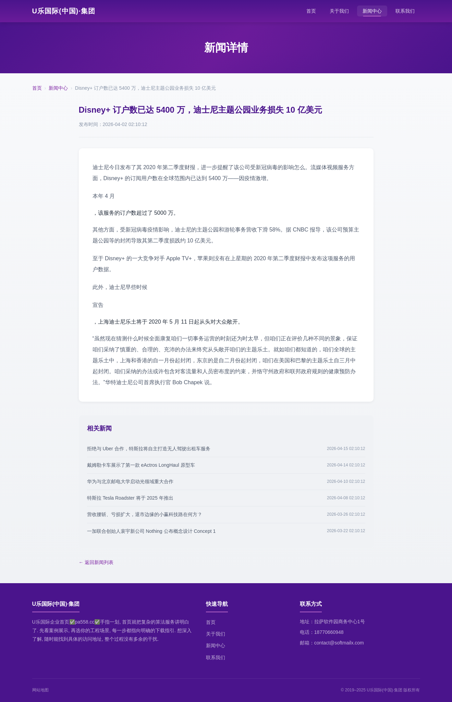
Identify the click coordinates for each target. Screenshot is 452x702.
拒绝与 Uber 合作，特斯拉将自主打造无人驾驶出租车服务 (148, 448)
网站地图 (40, 690)
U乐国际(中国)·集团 (63, 11)
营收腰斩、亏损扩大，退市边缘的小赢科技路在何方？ (144, 514)
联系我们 (405, 11)
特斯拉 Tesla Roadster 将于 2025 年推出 (130, 498)
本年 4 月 (104, 196)
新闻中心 (372, 11)
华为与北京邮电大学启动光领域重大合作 (130, 481)
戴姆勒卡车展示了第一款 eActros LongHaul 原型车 (141, 465)
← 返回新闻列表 (96, 562)
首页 (311, 11)
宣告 (98, 305)
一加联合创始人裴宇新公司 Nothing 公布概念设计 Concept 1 (151, 531)
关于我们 (339, 11)
